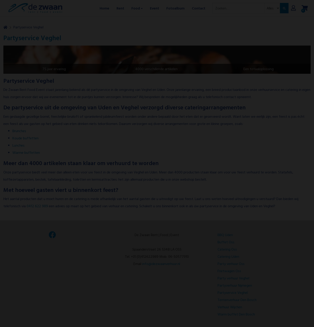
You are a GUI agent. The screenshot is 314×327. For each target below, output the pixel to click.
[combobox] (238, 8)
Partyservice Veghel (28, 27)
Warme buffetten (26, 152)
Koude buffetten (25, 138)
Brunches (19, 131)
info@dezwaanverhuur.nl (161, 263)
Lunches (18, 145)
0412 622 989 (37, 206)
